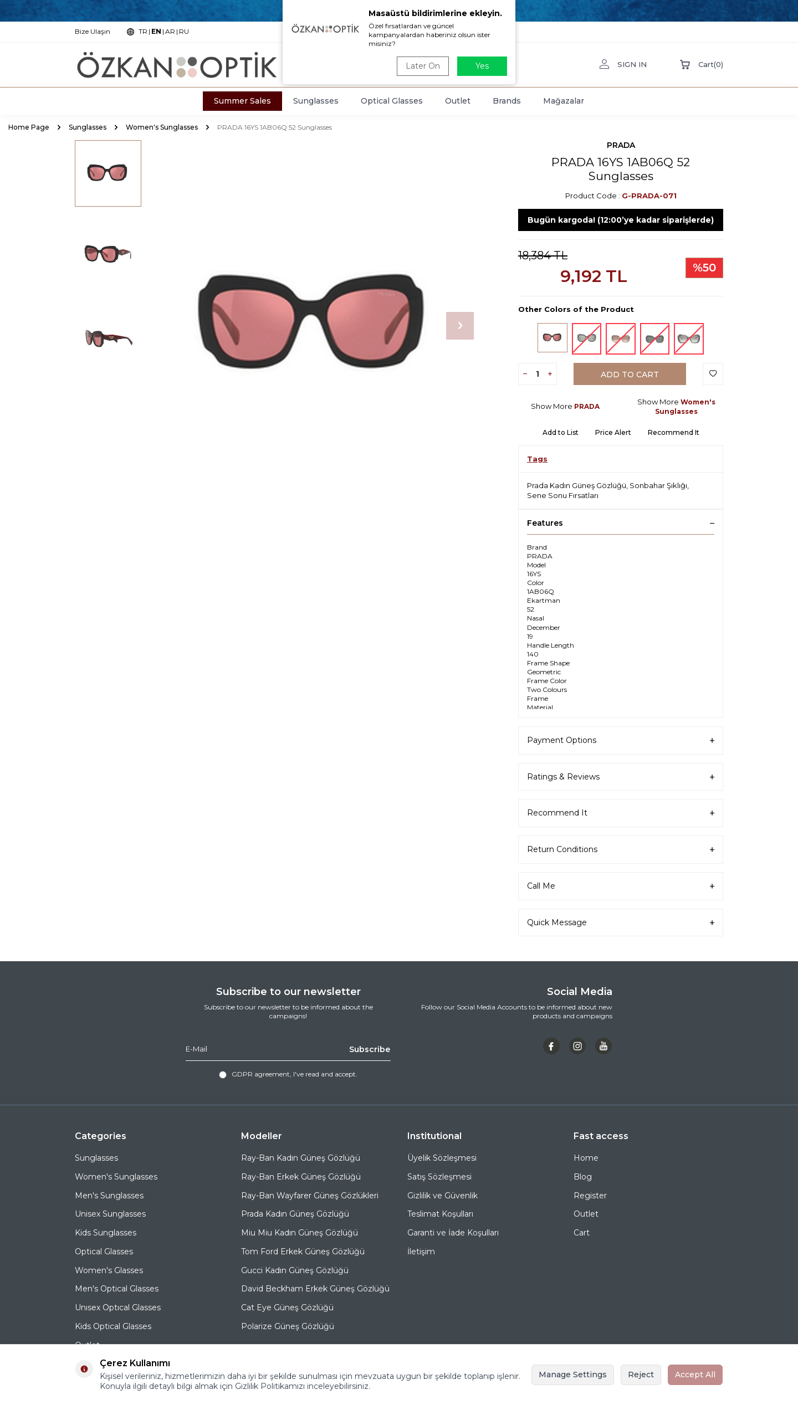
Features (620, 523)
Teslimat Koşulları (440, 1214)
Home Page (28, 127)
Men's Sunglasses (109, 1196)
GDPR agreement (261, 1074)
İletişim (421, 1252)
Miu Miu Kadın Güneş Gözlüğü (299, 1233)
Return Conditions (620, 849)
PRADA (621, 145)
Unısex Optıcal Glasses (118, 1307)
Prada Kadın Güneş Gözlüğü (576, 485)
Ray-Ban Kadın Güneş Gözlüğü (300, 1158)
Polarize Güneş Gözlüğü (287, 1326)
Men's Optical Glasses (116, 1289)
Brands (507, 101)
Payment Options (620, 740)
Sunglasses (316, 101)
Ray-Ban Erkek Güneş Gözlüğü (301, 1177)
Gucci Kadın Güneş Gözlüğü (295, 1270)
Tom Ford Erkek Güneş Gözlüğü (303, 1252)
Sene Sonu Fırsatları (562, 495)
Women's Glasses (109, 1270)
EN (156, 31)
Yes (482, 66)
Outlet (457, 101)
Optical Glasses (392, 101)
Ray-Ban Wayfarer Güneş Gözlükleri (309, 1196)
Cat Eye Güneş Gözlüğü (287, 1307)
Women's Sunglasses (162, 127)
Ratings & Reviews (620, 777)
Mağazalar (563, 101)
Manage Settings (573, 1375)
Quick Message (620, 922)
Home (586, 1158)
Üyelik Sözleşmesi (442, 1158)
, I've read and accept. (288, 1074)
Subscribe (369, 1049)
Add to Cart (630, 374)
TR (143, 31)
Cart (582, 1233)
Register (590, 1196)
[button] (460, 326)
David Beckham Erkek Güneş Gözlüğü (315, 1289)
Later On (423, 66)
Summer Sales (242, 101)
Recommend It (673, 432)
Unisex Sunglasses (110, 1214)
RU (184, 31)
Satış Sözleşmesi (439, 1177)
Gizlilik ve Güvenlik (442, 1196)
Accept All (695, 1375)
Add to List (561, 432)
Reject (641, 1375)
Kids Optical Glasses (113, 1326)
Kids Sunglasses (105, 1233)
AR (170, 31)
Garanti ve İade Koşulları (453, 1233)
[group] (316, 325)
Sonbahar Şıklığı (658, 485)
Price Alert (613, 432)
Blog (583, 1177)
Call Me (620, 886)
